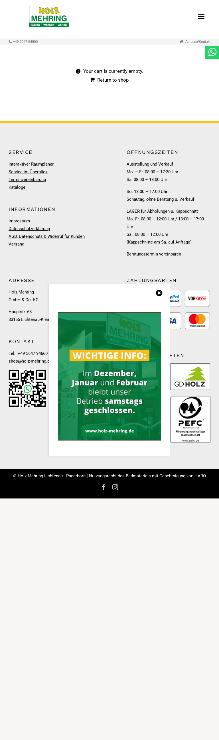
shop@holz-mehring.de (30, 361)
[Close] (159, 293)
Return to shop (113, 80)
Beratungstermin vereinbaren (154, 254)
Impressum (19, 221)
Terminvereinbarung (27, 179)
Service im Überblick (28, 171)
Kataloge (17, 187)
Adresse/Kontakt (197, 42)
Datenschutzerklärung (29, 228)
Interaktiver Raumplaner (31, 164)
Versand (16, 244)
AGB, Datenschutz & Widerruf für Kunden (47, 236)
